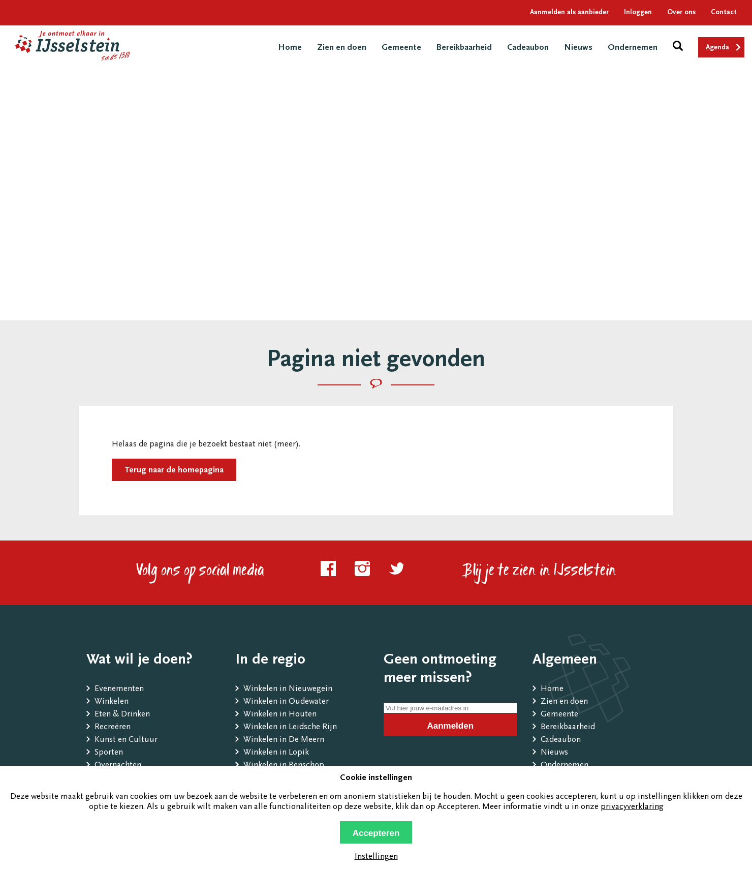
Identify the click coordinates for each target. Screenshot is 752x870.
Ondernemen (632, 48)
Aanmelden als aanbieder (569, 12)
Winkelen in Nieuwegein (287, 689)
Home (290, 48)
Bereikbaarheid (464, 48)
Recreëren (113, 727)
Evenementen (119, 689)
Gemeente (401, 48)
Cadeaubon (528, 48)
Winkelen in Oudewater (286, 702)
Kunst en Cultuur (126, 740)
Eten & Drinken (122, 714)
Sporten (109, 752)
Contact (724, 12)
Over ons (681, 12)
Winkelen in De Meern (283, 740)
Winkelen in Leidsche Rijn (290, 727)
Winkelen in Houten (280, 714)
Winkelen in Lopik (276, 752)
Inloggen (638, 12)
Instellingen (376, 857)
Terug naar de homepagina (174, 470)
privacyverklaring (632, 807)
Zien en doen (341, 48)
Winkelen (112, 702)
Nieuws (578, 48)
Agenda (717, 47)
